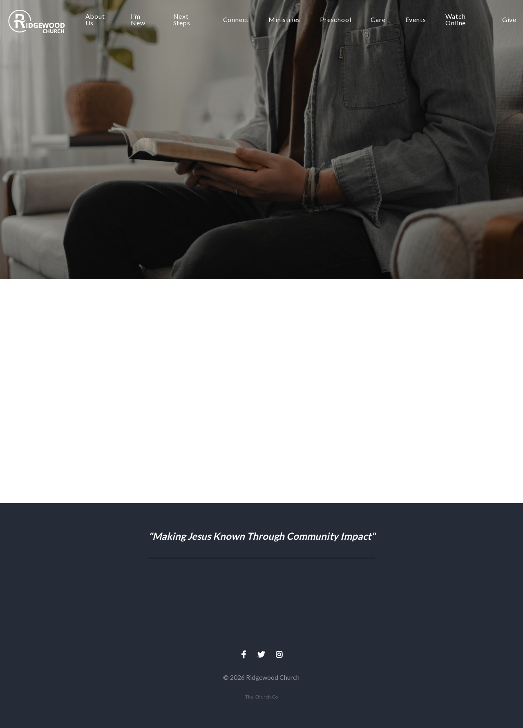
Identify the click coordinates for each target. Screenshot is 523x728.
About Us (95, 20)
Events (415, 19)
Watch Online (455, 20)
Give (509, 19)
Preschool (335, 19)
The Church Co (261, 697)
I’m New (138, 20)
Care (378, 19)
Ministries (284, 19)
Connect (236, 19)
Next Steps (181, 20)
